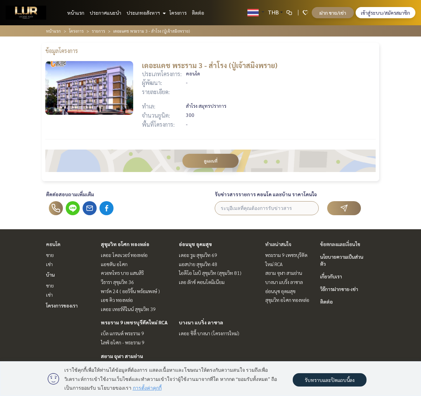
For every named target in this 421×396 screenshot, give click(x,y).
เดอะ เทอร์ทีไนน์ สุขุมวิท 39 (128, 309)
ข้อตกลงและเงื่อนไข (340, 244)
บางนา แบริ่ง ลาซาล (201, 322)
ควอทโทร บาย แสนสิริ (122, 273)
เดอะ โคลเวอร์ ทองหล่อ (124, 255)
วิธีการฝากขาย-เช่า (339, 289)
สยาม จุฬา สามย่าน (122, 356)
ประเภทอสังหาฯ (145, 12)
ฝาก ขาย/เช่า (332, 12)
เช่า (49, 264)
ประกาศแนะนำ (105, 12)
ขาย (50, 255)
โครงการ (178, 12)
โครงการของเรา (62, 305)
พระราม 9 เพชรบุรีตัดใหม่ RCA (134, 322)
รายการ (98, 31)
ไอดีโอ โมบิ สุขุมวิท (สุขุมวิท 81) (210, 273)
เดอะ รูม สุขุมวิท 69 (198, 255)
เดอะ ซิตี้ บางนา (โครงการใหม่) (209, 333)
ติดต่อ (198, 12)
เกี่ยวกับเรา (331, 276)
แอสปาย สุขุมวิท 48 (198, 264)
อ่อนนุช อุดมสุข (195, 244)
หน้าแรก (75, 12)
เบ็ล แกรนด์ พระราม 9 (122, 333)
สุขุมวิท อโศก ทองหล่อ (125, 244)
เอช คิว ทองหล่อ (117, 300)
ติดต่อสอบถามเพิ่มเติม (70, 194)
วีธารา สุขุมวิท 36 (117, 282)
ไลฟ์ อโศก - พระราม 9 (122, 342)
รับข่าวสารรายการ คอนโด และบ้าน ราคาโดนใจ (266, 194)
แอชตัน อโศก (114, 264)
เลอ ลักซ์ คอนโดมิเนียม (202, 282)
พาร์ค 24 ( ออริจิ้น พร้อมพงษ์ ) (130, 291)
